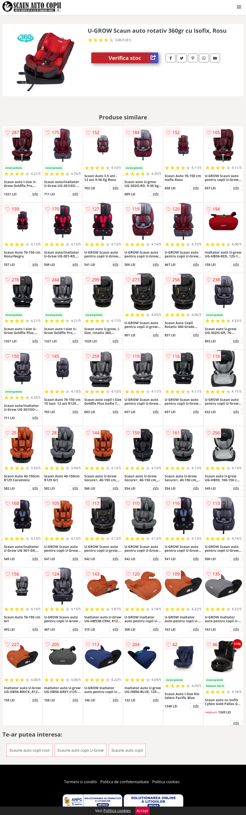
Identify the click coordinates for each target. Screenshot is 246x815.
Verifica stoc (133, 57)
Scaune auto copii (127, 750)
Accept (142, 810)
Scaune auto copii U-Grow (80, 750)
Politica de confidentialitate (124, 781)
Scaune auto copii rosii (29, 750)
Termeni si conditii (80, 781)
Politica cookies (166, 781)
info (35, 194)
